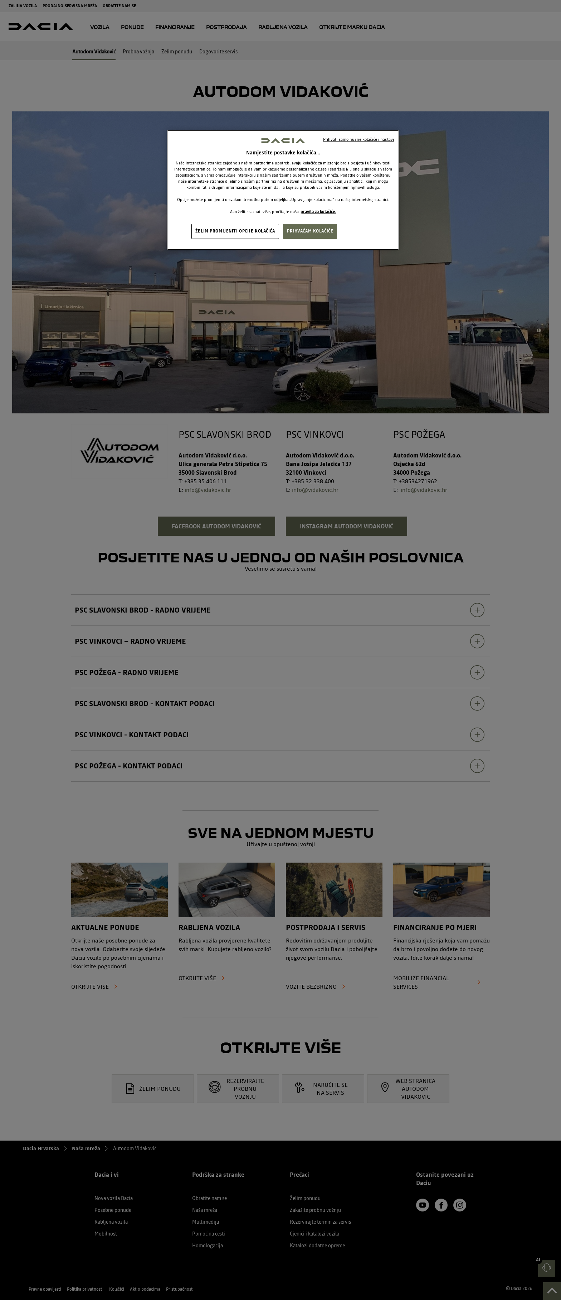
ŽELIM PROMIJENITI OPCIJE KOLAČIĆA (235, 231)
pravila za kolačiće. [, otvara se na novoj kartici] (318, 212)
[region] (283, 190)
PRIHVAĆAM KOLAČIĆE (310, 231)
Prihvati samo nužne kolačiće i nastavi (358, 139)
